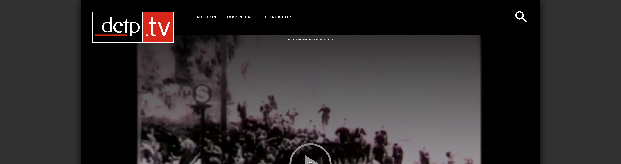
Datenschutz (277, 17)
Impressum (239, 17)
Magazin (207, 17)
